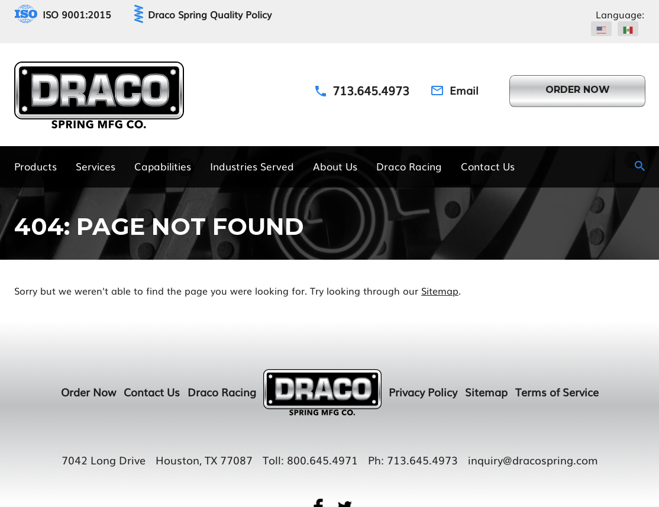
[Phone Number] (362, 90)
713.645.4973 (422, 459)
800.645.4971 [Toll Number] (322, 459)
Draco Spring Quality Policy (210, 14)
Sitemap (439, 290)
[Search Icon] (640, 166)
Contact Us (152, 391)
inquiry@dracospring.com (533, 459)
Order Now (88, 391)
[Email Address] (455, 90)
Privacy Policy (423, 391)
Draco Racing (222, 391)
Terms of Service (557, 391)
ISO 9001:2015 (77, 14)
